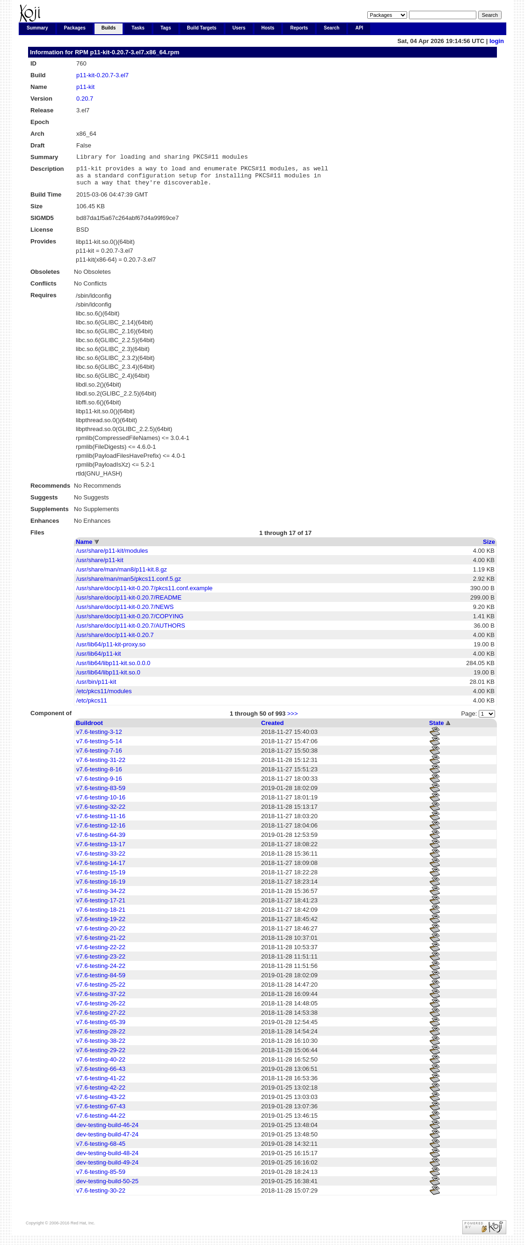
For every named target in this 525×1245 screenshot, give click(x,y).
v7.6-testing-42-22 (100, 1093)
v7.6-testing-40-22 (100, 1065)
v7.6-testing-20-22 (100, 933)
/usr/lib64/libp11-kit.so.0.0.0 (113, 668)
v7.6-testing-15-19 (100, 877)
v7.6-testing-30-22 (100, 1196)
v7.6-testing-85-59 (100, 1177)
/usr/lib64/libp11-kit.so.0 (108, 677)
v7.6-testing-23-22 (100, 962)
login (496, 40)
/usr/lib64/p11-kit (98, 659)
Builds (109, 27)
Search (331, 27)
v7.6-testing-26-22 (100, 1008)
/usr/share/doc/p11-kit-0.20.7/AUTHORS (130, 631)
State (436, 728)
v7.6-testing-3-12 (99, 737)
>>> (292, 719)
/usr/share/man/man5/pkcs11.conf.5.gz (128, 584)
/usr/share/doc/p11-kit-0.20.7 (114, 640)
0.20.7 (84, 98)
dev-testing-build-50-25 (107, 1186)
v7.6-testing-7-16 (99, 756)
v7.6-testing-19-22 (100, 924)
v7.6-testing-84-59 (100, 980)
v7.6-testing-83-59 (100, 793)
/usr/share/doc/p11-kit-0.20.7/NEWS (125, 612)
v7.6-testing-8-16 (99, 774)
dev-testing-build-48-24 (107, 1158)
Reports (299, 27)
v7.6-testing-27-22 (100, 1018)
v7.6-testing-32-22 (100, 812)
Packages (75, 27)
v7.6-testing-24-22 (100, 971)
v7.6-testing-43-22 (100, 1102)
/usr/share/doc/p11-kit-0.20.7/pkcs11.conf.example (144, 593)
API (359, 27)
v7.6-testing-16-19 (100, 887)
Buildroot (89, 728)
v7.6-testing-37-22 (100, 999)
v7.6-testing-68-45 (100, 1149)
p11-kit (85, 86)
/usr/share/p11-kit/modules (112, 556)
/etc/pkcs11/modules (104, 696)
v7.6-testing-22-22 (100, 952)
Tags (165, 27)
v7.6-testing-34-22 (100, 896)
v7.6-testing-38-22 (100, 1046)
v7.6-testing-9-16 (99, 784)
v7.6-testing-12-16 (100, 831)
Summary (37, 27)
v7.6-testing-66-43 (100, 1074)
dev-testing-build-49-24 (107, 1168)
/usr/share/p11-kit (99, 565)
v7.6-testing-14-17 (100, 868)
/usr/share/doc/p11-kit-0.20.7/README (129, 603)
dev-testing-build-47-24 (107, 1139)
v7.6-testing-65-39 (100, 1027)
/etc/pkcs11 (91, 706)
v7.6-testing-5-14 (99, 746)
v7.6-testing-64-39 (100, 840)
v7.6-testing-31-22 (100, 765)
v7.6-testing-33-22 (100, 859)
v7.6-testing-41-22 (100, 1083)
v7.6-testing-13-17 (100, 849)
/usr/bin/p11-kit (96, 687)
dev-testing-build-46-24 (107, 1130)
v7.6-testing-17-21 (100, 905)
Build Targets (202, 27)
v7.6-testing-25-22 (100, 990)
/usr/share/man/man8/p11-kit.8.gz (121, 575)
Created (272, 728)
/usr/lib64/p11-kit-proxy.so (111, 649)
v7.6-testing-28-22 (100, 1036)
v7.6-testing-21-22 (100, 943)
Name (84, 547)
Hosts (268, 27)
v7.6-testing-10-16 (100, 802)
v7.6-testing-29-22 (100, 1055)
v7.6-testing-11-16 (100, 821)
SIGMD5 (42, 223)
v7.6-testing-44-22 (100, 1121)
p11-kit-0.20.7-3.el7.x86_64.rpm (134, 52)
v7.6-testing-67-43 (100, 1111)
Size (489, 547)
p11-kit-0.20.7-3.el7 (102, 75)
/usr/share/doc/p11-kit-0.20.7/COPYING (129, 621)
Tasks (138, 27)
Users (239, 27)
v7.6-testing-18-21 (100, 915)
